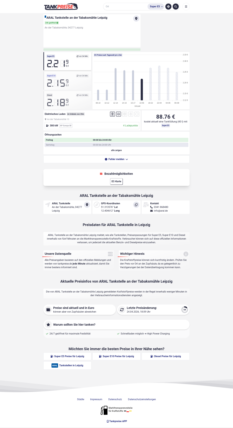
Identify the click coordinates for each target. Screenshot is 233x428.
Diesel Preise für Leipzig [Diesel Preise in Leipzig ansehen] (166, 356)
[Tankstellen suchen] (176, 6)
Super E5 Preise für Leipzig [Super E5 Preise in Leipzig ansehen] (67, 356)
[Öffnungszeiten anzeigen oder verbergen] (117, 150)
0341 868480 (161, 207)
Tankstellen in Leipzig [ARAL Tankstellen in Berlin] (67, 365)
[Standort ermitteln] (168, 6)
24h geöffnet (51, 23)
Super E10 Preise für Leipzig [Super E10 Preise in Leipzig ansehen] (116, 356)
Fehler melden (116, 159)
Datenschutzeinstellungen (142, 399)
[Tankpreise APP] (116, 421)
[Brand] (60, 6)
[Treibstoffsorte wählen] (156, 6)
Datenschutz (115, 399)
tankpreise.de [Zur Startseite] (65, 263)
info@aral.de (161, 210)
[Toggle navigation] (186, 6)
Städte (80, 399)
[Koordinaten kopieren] (136, 205)
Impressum (96, 399)
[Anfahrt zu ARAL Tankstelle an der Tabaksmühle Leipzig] (136, 19)
